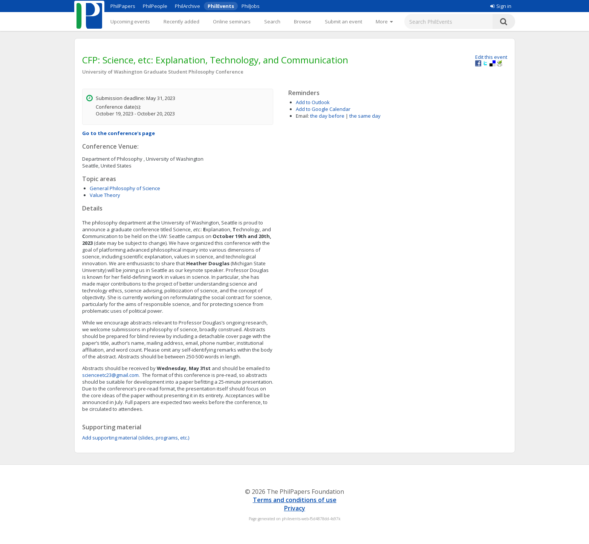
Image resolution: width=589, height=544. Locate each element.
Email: (302, 115)
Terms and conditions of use (295, 500)
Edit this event (491, 57)
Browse (302, 21)
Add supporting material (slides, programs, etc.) (135, 437)
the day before (327, 115)
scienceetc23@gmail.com (110, 375)
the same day (365, 115)
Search (272, 21)
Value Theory (105, 195)
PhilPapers (122, 6)
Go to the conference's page (118, 133)
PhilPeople (155, 6)
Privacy (294, 508)
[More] (384, 21)
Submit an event (343, 21)
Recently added (181, 21)
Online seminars (232, 21)
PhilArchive (187, 6)
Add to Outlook (313, 102)
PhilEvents (221, 6)
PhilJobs (251, 6)
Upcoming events (130, 21)
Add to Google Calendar (323, 109)
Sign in (500, 6)
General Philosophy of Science (125, 188)
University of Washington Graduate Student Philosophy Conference (162, 71)
